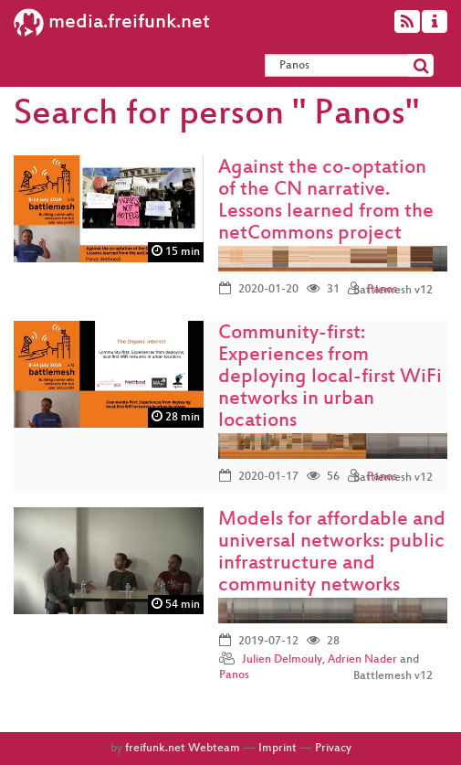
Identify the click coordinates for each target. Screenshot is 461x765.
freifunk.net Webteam (182, 748)
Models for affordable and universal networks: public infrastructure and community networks (331, 553)
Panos (234, 675)
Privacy (333, 748)
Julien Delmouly (282, 659)
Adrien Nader (362, 659)
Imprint (277, 748)
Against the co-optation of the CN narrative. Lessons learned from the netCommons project (326, 201)
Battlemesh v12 (393, 290)
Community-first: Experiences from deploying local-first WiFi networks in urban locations (330, 378)
